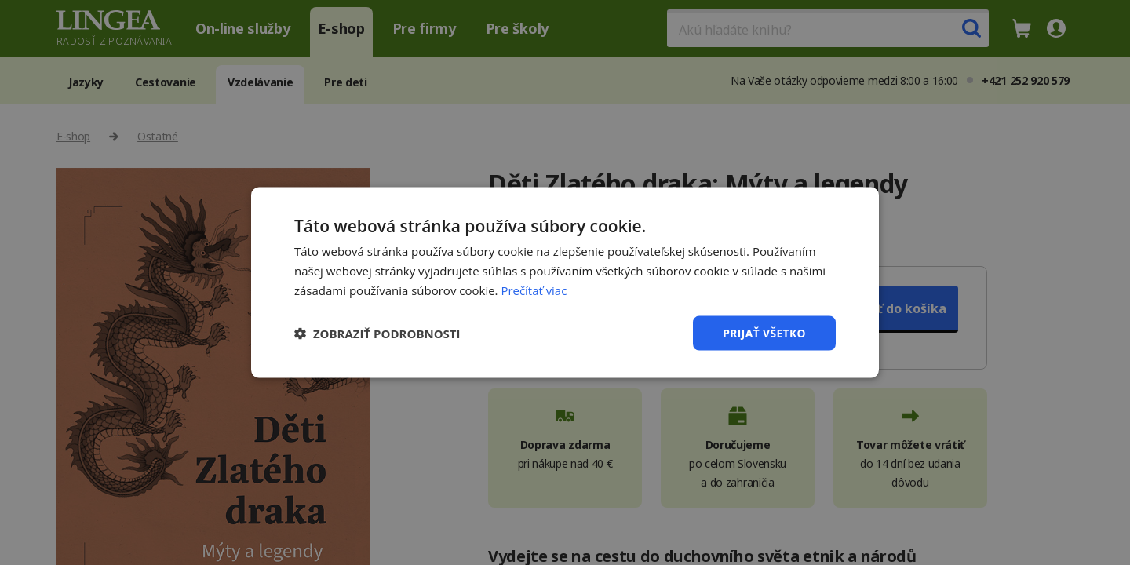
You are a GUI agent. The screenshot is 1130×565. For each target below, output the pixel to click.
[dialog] (565, 282)
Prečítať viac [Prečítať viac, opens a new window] (534, 289)
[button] (377, 333)
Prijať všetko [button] (764, 332)
